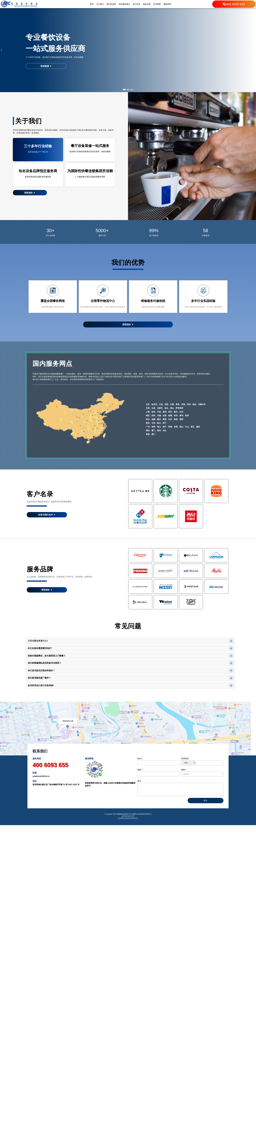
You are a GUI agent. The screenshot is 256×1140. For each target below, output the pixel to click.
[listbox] (202, 774)
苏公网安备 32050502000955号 (128, 819)
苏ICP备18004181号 (128, 817)
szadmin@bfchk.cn (41, 777)
